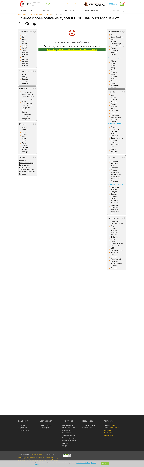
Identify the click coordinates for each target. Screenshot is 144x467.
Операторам (45, 427)
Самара (113, 55)
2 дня (24, 35)
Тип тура (23, 157)
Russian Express (116, 263)
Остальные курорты (115, 184)
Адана (113, 63)
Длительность (25, 31)
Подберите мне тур (53, 4)
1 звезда (25, 83)
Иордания (114, 151)
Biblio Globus (115, 237)
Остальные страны (115, 124)
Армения (114, 119)
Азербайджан (116, 117)
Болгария (114, 136)
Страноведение (24, 430)
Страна (111, 92)
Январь (24, 127)
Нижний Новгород (117, 46)
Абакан (113, 61)
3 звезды (25, 79)
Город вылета (114, 31)
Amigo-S (114, 230)
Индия (113, 149)
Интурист (114, 222)
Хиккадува (114, 161)
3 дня (24, 37)
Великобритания (117, 138)
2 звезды (25, 81)
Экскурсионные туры (68, 435)
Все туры (22, 161)
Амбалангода (116, 174)
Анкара (113, 79)
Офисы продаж (108, 435)
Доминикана (115, 145)
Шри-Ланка (115, 111)
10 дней (25, 52)
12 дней (25, 57)
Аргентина (115, 129)
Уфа (112, 39)
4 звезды (25, 77)
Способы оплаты (89, 427)
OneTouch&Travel (117, 250)
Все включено (27, 92)
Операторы (113, 218)
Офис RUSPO (108, 433)
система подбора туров (37, 455)
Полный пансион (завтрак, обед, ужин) (28, 99)
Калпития (114, 207)
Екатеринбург (116, 44)
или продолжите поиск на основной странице (72, 49)
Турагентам (23, 427)
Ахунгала (114, 163)
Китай (113, 108)
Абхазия (114, 106)
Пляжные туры (24, 165)
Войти (111, 3)
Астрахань (115, 85)
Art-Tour (114, 235)
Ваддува (114, 192)
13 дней (25, 59)
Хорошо (104, 464)
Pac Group (114, 252)
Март (24, 132)
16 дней (25, 66)
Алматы (114, 72)
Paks (112, 255)
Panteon (114, 257)
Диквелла (114, 203)
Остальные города (115, 58)
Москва (113, 35)
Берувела (114, 190)
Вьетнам (114, 100)
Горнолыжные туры (26, 163)
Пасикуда (114, 168)
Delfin (113, 241)
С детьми (22, 174)
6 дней (24, 44)
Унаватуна (115, 172)
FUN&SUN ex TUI (117, 244)
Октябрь (25, 147)
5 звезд (24, 75)
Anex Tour (114, 233)
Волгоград (114, 50)
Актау (113, 68)
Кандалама (115, 212)
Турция (113, 95)
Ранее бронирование (69, 440)
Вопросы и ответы (89, 425)
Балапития (115, 187)
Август (24, 143)
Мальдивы (115, 115)
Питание (23, 89)
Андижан (114, 76)
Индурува (114, 205)
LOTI (112, 248)
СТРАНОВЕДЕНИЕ (91, 10)
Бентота (114, 166)
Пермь (113, 48)
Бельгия (114, 134)
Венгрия (114, 140)
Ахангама (114, 181)
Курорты (112, 157)
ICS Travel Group (117, 246)
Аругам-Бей (115, 179)
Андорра (114, 127)
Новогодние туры (67, 425)
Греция (113, 142)
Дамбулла (114, 201)
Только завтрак (27, 94)
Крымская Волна (117, 224)
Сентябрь (25, 145)
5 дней (24, 41)
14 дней (25, 61)
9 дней (24, 50)
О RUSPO (22, 425)
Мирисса (114, 170)
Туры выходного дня (26, 169)
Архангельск (115, 81)
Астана (113, 83)
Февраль (25, 130)
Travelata (114, 268)
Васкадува (114, 194)
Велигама (114, 196)
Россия (113, 104)
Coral (113, 239)
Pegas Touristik (116, 259)
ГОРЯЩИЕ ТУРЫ (26, 10)
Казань (113, 41)
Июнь (24, 139)
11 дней (25, 55)
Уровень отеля (26, 71)
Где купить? (71, 4)
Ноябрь (24, 150)
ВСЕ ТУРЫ (46, 10)
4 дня (24, 39)
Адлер (113, 65)
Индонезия (115, 113)
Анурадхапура (116, 177)
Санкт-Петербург (117, 37)
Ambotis (114, 228)
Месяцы (22, 124)
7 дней (24, 46)
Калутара (114, 209)
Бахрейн (114, 131)
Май (23, 136)
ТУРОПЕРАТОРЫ (68, 10)
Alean (113, 226)
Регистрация (113, 5)
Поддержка (107, 430)
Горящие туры (24, 167)
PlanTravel (114, 261)
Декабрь (25, 152)
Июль (24, 141)
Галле (113, 198)
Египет (113, 97)
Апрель (24, 134)
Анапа (113, 74)
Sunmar (114, 266)
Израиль (114, 147)
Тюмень (114, 52)
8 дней (24, 48)
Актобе (113, 70)
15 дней (25, 64)
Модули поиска (46, 425)
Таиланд (114, 102)
